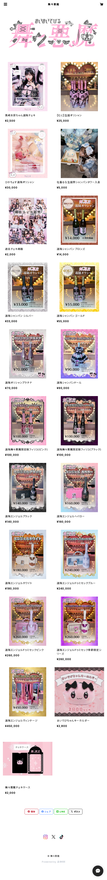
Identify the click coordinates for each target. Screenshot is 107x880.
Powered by (53, 861)
